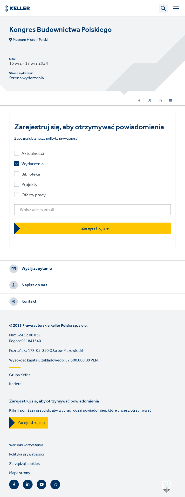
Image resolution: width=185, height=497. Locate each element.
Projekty (29, 185)
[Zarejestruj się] (92, 228)
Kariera (15, 384)
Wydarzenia (32, 164)
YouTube (41, 484)
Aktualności (32, 154)
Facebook (14, 484)
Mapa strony (19, 473)
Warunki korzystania (26, 445)
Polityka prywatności (26, 454)
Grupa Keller (19, 375)
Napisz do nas (34, 285)
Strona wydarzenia (26, 78)
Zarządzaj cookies (24, 464)
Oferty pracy (33, 195)
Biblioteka (30, 174)
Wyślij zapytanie (36, 269)
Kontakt (28, 301)
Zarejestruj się (31, 423)
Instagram (55, 484)
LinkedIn (28, 484)
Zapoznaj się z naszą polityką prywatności (46, 139)
